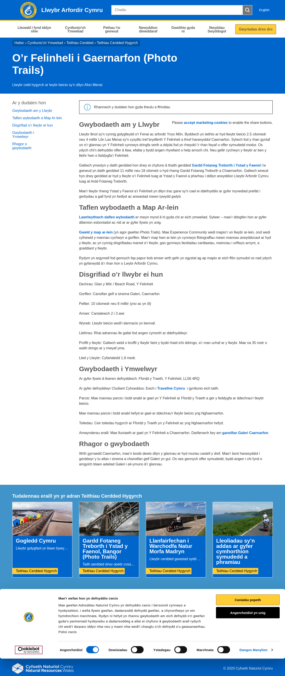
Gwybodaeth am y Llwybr (32, 111)
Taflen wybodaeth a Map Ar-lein (37, 118)
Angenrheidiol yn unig (247, 630)
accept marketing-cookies (206, 123)
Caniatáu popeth (248, 617)
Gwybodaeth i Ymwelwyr (23, 135)
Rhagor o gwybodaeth (21, 146)
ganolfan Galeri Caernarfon (245, 433)
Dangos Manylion (254, 667)
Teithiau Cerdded (79, 43)
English (264, 10)
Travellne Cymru (171, 388)
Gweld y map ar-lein (96, 232)
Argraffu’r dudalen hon (253, 600)
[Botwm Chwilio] (247, 10)
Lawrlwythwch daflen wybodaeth (106, 217)
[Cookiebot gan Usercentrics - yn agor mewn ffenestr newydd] (29, 667)
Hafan (19, 43)
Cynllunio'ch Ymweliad (45, 43)
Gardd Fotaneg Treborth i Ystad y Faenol (226, 165)
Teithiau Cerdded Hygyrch (117, 43)
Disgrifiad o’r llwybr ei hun (32, 125)
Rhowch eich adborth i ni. (102, 600)
